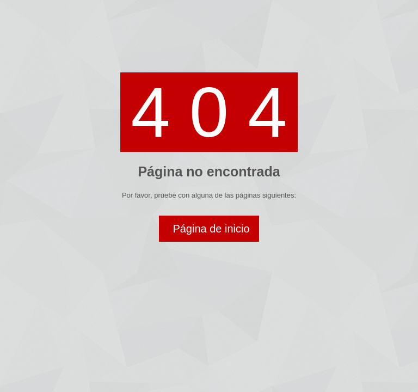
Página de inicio (211, 229)
